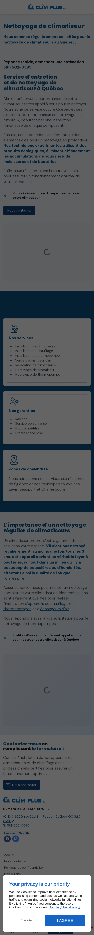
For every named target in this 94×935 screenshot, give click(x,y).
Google (54, 907)
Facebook (70, 907)
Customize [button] (26, 920)
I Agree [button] (65, 920)
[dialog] (47, 903)
